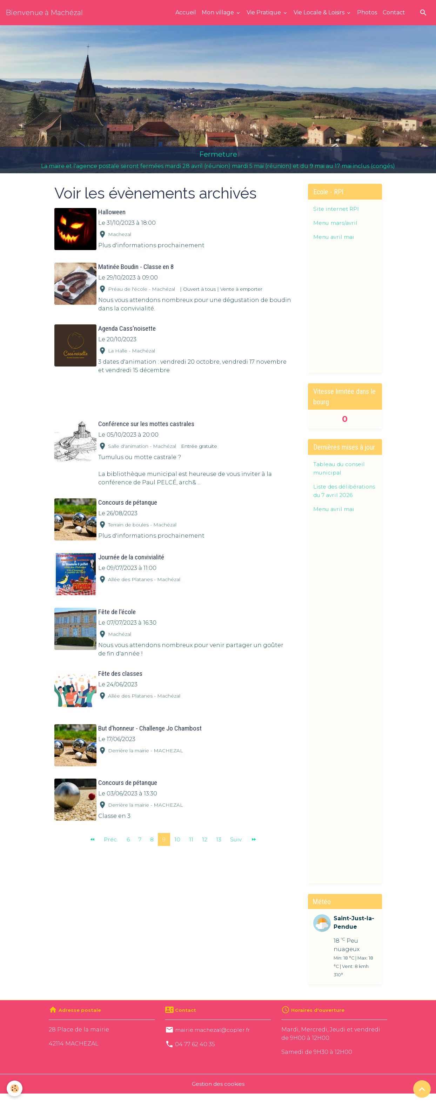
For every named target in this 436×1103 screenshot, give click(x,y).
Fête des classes (121, 670)
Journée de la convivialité (132, 555)
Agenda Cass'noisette (128, 327)
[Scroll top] (422, 1089)
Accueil (185, 12)
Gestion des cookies (218, 1093)
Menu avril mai (335, 237)
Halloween (113, 212)
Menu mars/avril (336, 223)
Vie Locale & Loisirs (320, 12)
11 (191, 833)
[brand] (44, 12)
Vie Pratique (264, 12)
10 (178, 833)
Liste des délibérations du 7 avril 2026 (339, 495)
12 (205, 833)
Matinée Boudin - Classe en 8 (137, 266)
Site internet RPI (337, 209)
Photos (367, 12)
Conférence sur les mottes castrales (147, 423)
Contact (394, 12)
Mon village (218, 12)
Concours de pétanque (128, 501)
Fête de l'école (118, 609)
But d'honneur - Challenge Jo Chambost (151, 724)
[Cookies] (15, 1088)
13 (219, 833)
